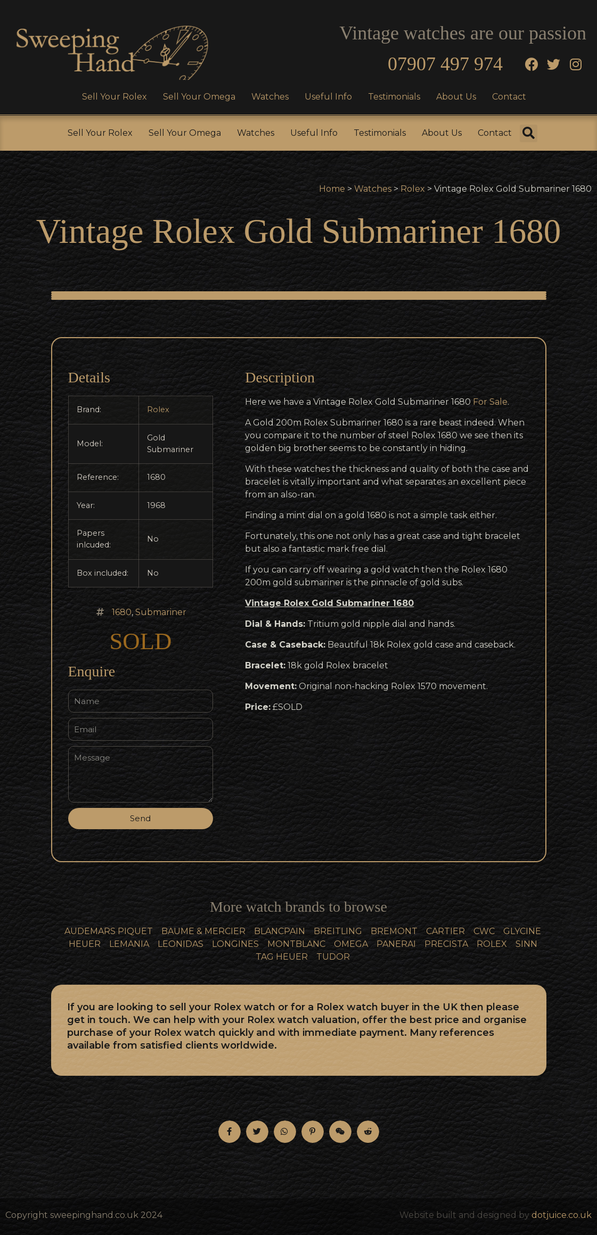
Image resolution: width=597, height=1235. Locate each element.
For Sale (490, 402)
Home (332, 189)
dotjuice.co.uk (561, 1215)
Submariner (160, 612)
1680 (122, 612)
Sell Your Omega (199, 97)
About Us (456, 97)
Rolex (412, 189)
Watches (270, 97)
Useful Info (328, 97)
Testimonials (394, 97)
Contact (509, 97)
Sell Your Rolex (114, 97)
